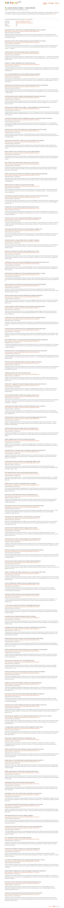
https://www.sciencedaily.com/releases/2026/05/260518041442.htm (22, 651)
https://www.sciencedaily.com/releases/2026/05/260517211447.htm (22, 817)
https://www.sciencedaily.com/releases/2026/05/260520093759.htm (22, 429)
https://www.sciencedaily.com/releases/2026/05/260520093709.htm (22, 496)
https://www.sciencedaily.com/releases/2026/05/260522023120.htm (22, 186)
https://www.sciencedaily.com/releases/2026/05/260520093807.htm (22, 374)
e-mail (26, 19)
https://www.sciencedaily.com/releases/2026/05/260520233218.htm (22, 396)
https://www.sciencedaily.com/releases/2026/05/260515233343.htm (22, 883)
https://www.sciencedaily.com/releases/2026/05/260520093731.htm (22, 385)
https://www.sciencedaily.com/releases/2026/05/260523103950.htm (22, 64)
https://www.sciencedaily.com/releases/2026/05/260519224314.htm (22, 606)
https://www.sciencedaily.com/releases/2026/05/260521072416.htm (22, 230)
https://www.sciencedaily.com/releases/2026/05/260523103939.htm (22, 53)
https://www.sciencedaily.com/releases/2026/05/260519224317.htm (22, 540)
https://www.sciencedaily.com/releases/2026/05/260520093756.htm (22, 440)
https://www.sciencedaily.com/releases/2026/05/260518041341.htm (22, 761)
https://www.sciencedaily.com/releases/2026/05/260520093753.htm (22, 451)
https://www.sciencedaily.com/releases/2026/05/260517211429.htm (22, 828)
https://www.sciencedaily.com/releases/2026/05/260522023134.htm (22, 153)
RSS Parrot (53, 14)
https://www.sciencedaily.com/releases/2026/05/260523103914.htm (22, 75)
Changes (51, 3)
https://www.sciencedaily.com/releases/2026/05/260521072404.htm (22, 286)
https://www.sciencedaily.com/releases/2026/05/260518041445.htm (22, 695)
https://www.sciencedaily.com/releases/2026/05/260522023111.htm (22, 197)
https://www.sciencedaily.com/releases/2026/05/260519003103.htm (22, 706)
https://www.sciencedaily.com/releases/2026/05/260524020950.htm (22, 31)
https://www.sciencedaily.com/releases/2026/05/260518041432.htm (22, 684)
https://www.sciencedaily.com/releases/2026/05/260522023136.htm (22, 131)
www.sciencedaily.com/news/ (23, 21)
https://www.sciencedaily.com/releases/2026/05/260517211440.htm (22, 795)
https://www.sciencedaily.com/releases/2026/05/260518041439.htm (22, 662)
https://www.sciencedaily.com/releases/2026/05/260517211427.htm (22, 783)
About (57, 3)
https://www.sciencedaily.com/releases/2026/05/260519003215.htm (22, 640)
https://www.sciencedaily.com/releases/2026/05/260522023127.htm (22, 208)
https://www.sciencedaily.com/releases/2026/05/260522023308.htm (22, 164)
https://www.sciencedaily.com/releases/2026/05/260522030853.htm (22, 219)
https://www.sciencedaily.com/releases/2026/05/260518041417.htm (22, 717)
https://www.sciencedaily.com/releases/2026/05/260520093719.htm (22, 485)
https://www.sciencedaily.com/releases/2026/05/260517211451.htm (22, 806)
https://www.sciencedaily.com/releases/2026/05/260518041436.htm (22, 673)
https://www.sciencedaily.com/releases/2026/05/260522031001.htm (22, 263)
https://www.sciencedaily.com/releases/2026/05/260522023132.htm (22, 142)
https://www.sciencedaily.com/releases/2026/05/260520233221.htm (22, 463)
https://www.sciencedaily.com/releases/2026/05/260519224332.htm (22, 551)
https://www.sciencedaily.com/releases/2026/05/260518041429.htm (22, 728)
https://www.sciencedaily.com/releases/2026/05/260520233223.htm (22, 474)
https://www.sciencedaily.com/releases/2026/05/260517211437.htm (22, 850)
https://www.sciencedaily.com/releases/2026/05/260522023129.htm (22, 252)
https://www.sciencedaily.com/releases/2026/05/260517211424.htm (22, 872)
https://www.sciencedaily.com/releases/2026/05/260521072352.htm (22, 241)
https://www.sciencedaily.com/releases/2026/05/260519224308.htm (22, 617)
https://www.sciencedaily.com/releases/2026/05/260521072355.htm (22, 341)
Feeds (45, 3)
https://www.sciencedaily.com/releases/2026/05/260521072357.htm (22, 297)
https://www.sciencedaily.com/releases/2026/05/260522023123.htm (22, 175)
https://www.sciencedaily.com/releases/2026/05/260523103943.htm (22, 42)
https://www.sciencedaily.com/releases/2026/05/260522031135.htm (22, 274)
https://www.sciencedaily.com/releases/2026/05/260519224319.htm (22, 595)
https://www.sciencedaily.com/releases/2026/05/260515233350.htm (22, 894)
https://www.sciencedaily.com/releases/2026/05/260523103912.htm (22, 86)
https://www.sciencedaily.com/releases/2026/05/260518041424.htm (22, 739)
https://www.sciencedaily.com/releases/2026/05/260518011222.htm (22, 839)
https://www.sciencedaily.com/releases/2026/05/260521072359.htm (22, 330)
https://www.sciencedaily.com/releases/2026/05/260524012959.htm (22, 108)
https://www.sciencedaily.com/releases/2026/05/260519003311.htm (22, 584)
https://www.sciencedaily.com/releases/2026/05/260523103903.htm (22, 97)
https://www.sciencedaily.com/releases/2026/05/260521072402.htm (22, 319)
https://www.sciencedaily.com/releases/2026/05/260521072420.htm (22, 352)
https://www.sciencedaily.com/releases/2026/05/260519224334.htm (22, 529)
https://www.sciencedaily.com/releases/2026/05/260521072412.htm (22, 363)
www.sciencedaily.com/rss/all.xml (24, 23)
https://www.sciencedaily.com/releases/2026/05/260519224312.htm (22, 518)
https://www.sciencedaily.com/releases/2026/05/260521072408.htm (22, 308)
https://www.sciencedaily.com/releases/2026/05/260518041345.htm (22, 750)
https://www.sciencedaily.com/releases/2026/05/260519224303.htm (22, 629)
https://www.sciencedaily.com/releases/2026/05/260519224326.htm (22, 573)
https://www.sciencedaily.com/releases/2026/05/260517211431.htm (22, 772)
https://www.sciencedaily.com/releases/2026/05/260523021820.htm (22, 120)
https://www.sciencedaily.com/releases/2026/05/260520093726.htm (22, 407)
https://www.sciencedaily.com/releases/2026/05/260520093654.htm (22, 507)
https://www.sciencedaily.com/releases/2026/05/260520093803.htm (22, 418)
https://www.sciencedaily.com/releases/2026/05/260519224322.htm (22, 562)
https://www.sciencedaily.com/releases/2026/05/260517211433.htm (22, 861)
